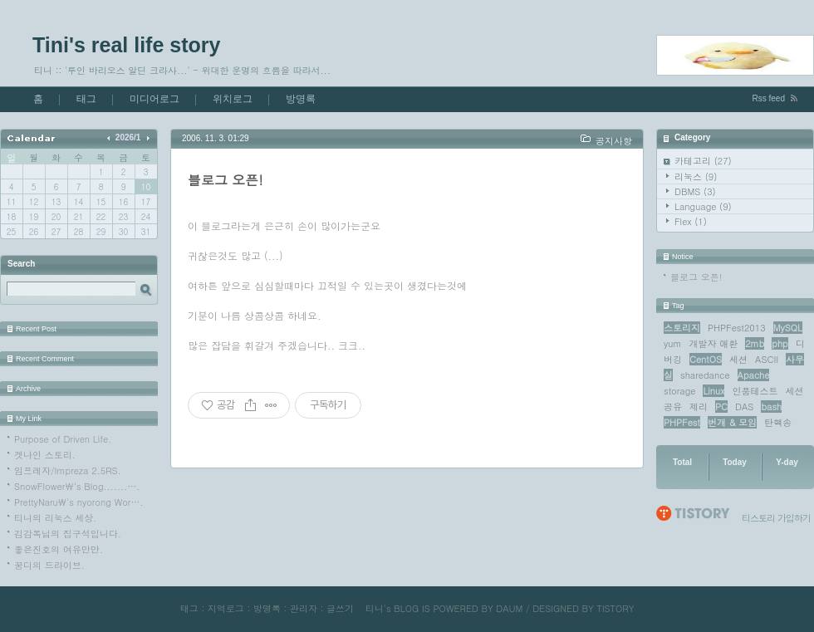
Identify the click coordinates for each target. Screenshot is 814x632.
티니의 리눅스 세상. (55, 518)
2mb (754, 343)
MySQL (787, 327)
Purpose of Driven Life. (62, 439)
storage (679, 391)
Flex (690, 221)
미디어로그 (154, 99)
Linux (713, 391)
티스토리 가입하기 (776, 518)
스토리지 (682, 327)
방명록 (301, 99)
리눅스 (695, 176)
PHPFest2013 (737, 327)
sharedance (705, 375)
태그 (86, 99)
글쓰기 (340, 608)
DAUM (509, 608)
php (779, 343)
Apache (754, 375)
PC (721, 406)
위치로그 (233, 99)
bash (771, 406)
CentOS (705, 359)
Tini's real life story (126, 44)
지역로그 (226, 608)
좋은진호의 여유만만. (58, 549)
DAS (744, 406)
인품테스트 (755, 391)
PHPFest (682, 422)
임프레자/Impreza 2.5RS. (67, 470)
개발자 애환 (713, 343)
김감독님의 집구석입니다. (67, 533)
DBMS (695, 191)
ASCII (766, 359)
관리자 (303, 608)
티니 (374, 608)
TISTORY (615, 608)
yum (672, 343)
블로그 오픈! (696, 277)
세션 (738, 359)
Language (703, 206)
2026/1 (128, 137)
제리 (698, 406)
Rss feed (769, 98)
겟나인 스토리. (45, 454)
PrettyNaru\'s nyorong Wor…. (79, 502)
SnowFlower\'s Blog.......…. (77, 486)
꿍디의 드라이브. (49, 565)
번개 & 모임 (732, 422)
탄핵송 (778, 422)
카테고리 (703, 160)
